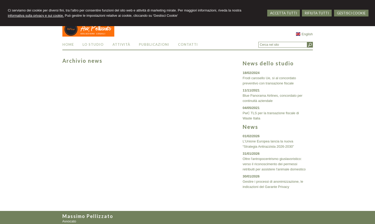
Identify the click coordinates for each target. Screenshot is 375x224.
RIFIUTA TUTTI (317, 13)
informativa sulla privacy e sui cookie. (36, 16)
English (304, 34)
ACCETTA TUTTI (283, 13)
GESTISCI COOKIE (351, 13)
